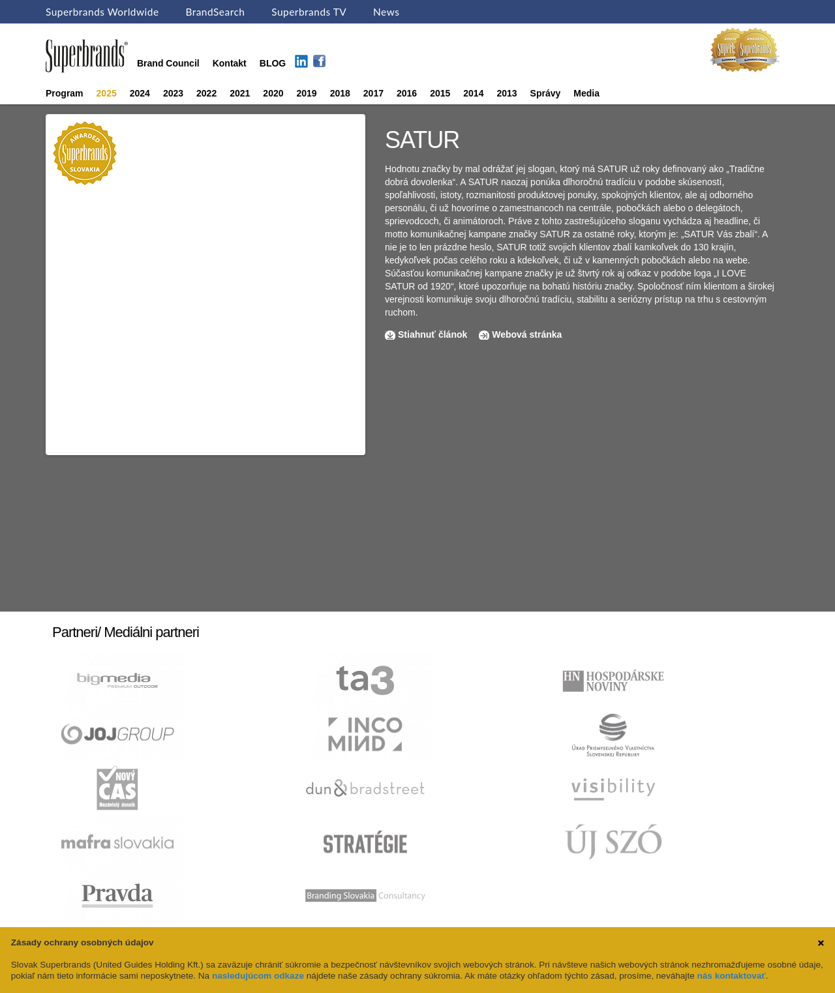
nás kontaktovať (731, 976)
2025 (107, 93)
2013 (506, 93)
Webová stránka (527, 334)
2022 (206, 93)
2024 (140, 93)
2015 (440, 93)
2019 (307, 93)
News (386, 12)
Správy (545, 93)
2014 (473, 93)
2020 (273, 93)
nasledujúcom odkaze (258, 976)
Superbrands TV (308, 12)
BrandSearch (215, 12)
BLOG (273, 63)
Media (586, 93)
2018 (340, 93)
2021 (240, 93)
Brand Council (168, 63)
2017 (373, 93)
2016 (407, 93)
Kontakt (230, 63)
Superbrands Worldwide (102, 12)
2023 (173, 93)
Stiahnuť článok (434, 334)
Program (65, 93)
